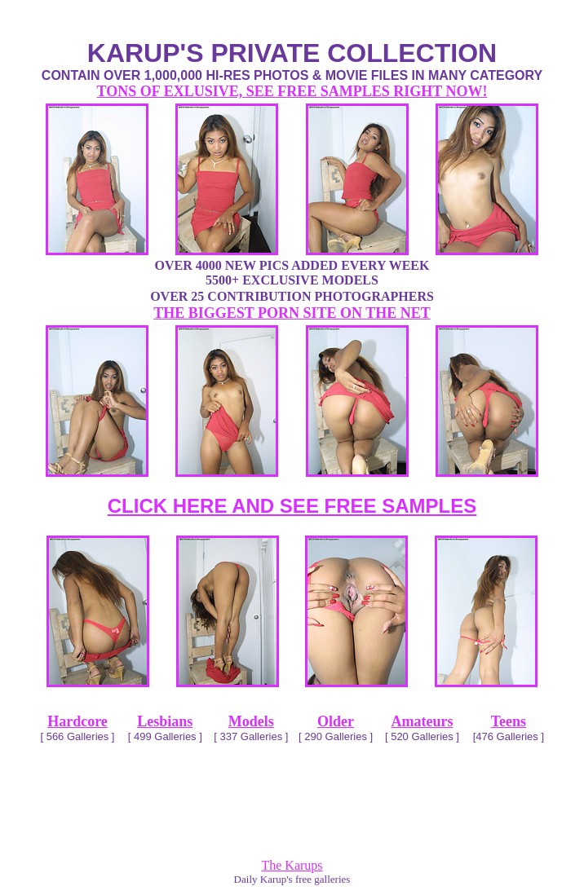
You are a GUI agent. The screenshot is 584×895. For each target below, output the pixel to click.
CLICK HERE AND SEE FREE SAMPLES (292, 506)
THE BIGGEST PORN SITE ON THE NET (291, 313)
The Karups (291, 865)
